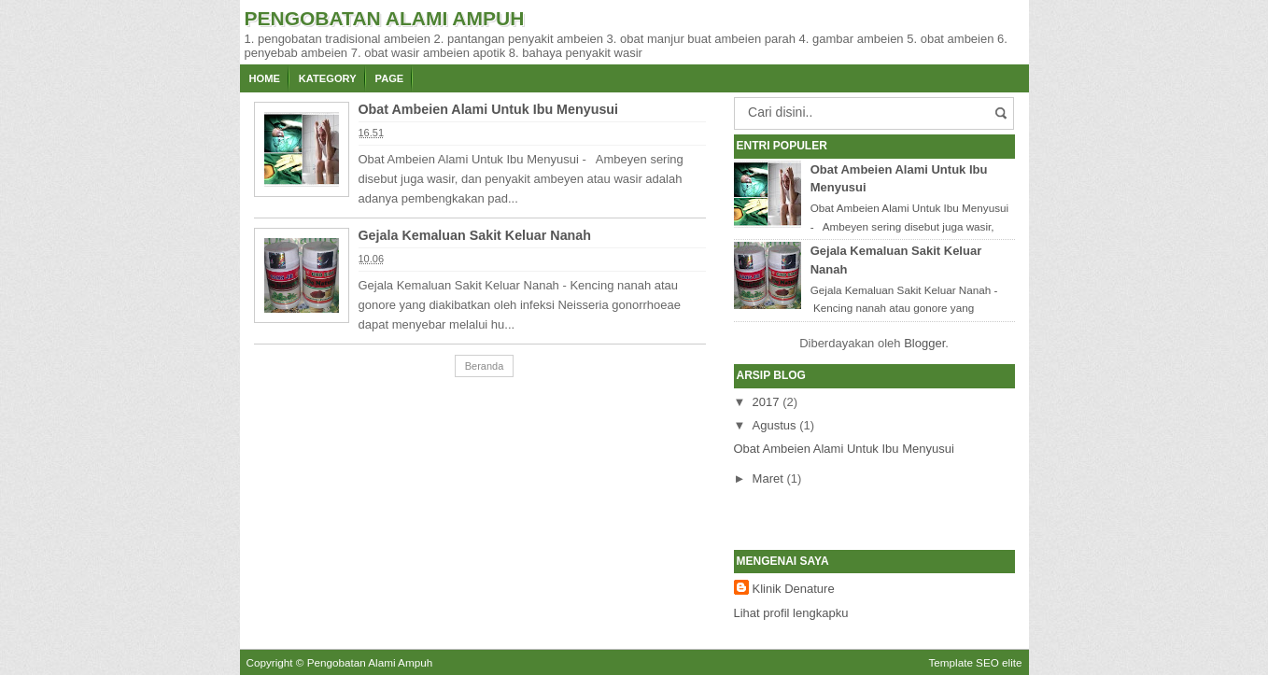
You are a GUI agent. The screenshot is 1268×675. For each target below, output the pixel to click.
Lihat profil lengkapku (791, 613)
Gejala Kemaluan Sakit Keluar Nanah (475, 235)
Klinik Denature (794, 589)
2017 (766, 402)
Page (389, 78)
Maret (768, 478)
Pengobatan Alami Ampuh (370, 662)
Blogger (924, 343)
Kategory (328, 78)
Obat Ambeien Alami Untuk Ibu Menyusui (489, 109)
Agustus (774, 425)
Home (264, 78)
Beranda (484, 366)
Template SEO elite (974, 662)
